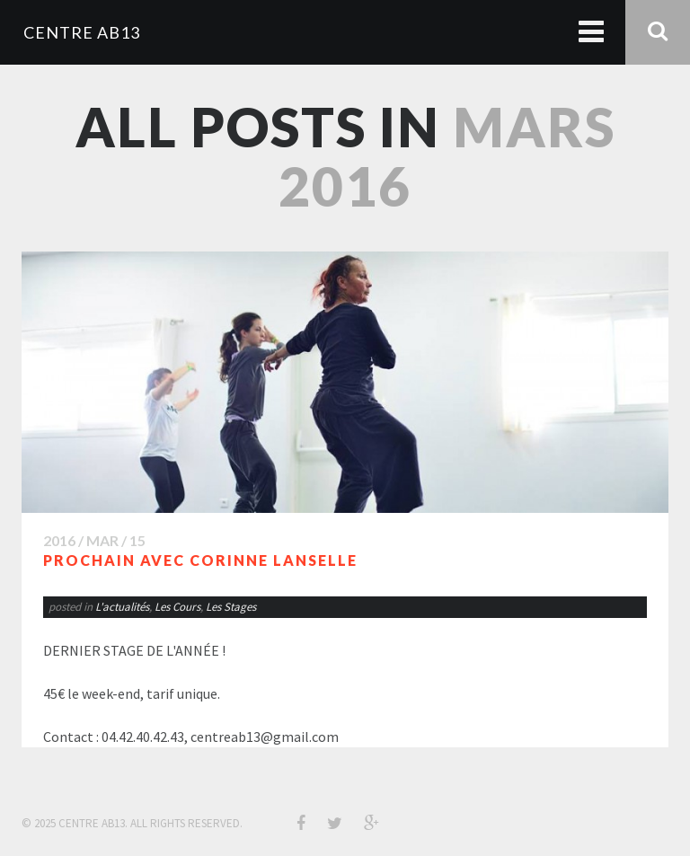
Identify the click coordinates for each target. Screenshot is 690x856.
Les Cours (177, 606)
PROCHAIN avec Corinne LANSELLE (200, 560)
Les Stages (231, 606)
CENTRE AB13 (81, 32)
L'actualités (122, 606)
